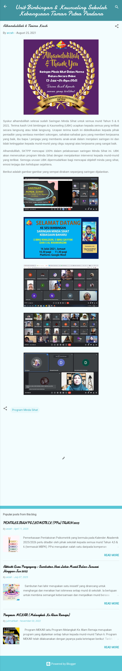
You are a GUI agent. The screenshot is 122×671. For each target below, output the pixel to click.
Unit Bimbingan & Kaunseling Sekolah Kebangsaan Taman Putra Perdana (61, 10)
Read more (111, 555)
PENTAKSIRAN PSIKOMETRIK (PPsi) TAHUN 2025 (41, 523)
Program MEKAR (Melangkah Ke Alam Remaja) (36, 615)
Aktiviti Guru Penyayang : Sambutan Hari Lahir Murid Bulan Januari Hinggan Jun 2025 (50, 569)
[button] (117, 27)
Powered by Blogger (61, 664)
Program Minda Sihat (25, 410)
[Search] (117, 7)
